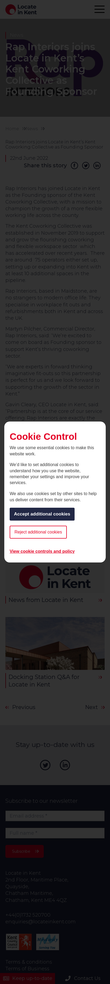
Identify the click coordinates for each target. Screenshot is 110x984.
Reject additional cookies (38, 532)
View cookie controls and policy (42, 551)
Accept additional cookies (42, 514)
